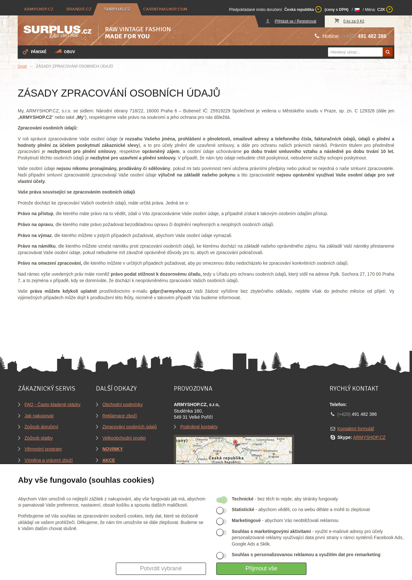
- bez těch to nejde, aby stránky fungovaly (285, 498)
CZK (385, 9)
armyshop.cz (38, 9)
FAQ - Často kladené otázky (52, 404)
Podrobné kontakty (199, 426)
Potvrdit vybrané (161, 568)
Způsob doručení (41, 426)
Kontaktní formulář (355, 428)
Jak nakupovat (38, 415)
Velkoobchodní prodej (124, 438)
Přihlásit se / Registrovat (295, 21)
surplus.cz (117, 9)
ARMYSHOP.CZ (369, 437)
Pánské (34, 51)
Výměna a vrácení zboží (48, 460)
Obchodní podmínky (122, 404)
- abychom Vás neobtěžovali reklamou (285, 520)
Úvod (22, 66)
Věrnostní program (43, 449)
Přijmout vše (261, 568)
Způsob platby (38, 438)
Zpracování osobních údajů (129, 426)
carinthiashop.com (165, 9)
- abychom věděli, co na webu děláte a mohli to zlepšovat (301, 509)
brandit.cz (78, 9)
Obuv (64, 51)
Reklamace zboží (119, 415)
